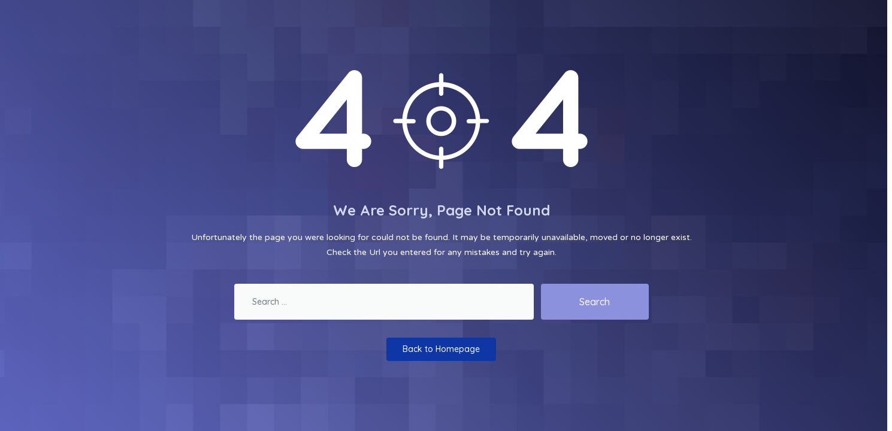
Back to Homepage (441, 349)
